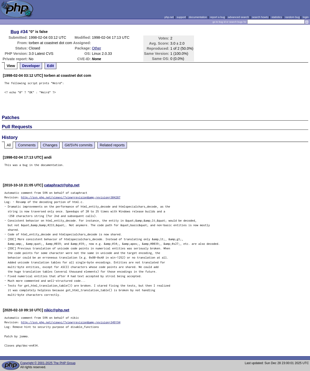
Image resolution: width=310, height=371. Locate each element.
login (306, 17)
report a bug (217, 17)
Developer (31, 66)
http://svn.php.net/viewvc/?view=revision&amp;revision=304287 (70, 197)
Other (96, 48)
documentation (198, 17)
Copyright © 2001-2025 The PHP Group (47, 363)
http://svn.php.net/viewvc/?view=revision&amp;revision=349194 (70, 322)
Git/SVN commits (78, 145)
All (9, 145)
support (181, 17)
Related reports (112, 145)
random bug (292, 17)
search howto (260, 17)
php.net (169, 17)
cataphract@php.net (62, 185)
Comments (27, 145)
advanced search (238, 17)
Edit (50, 66)
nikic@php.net (56, 310)
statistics (277, 17)
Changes (50, 145)
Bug (14, 31)
